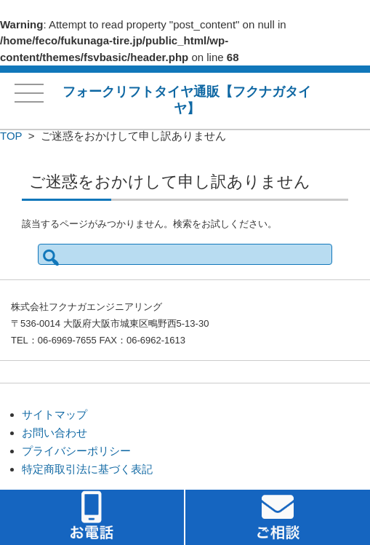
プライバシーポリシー (76, 451)
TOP (11, 136)
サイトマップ (54, 414)
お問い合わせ (54, 432)
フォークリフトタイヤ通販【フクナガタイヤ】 (187, 100)
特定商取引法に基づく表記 (87, 469)
